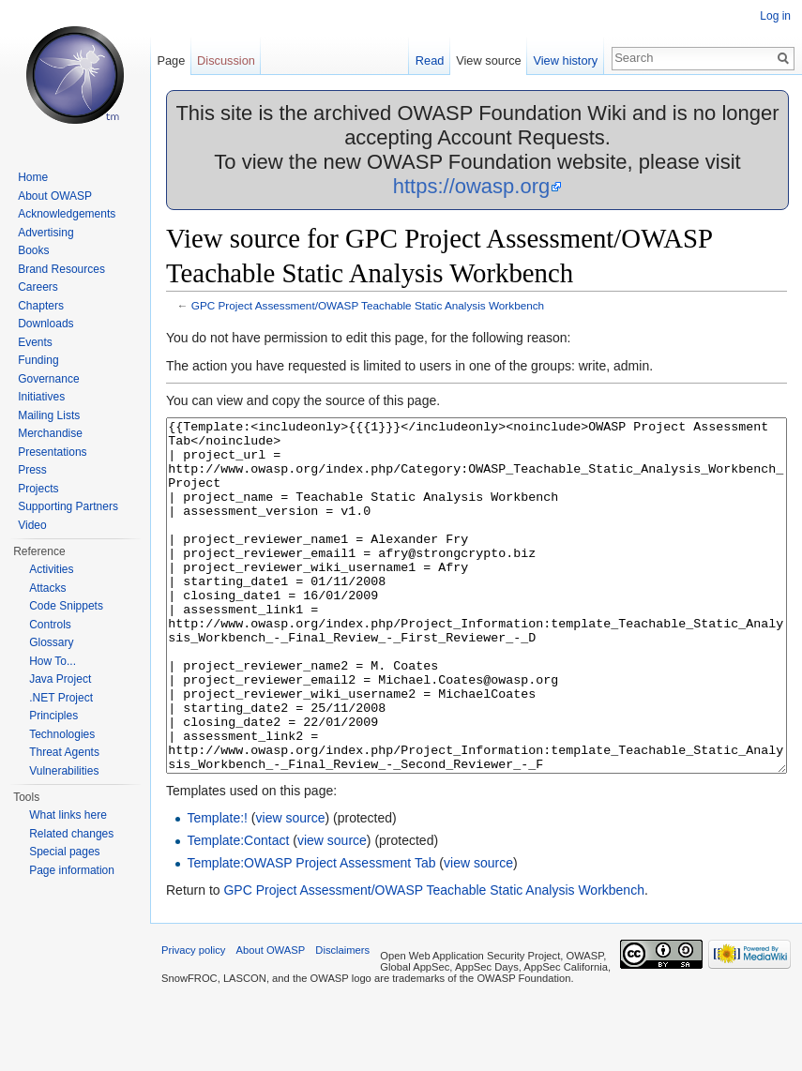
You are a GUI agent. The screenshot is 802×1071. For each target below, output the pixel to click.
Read (430, 60)
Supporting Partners (68, 506)
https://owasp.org (472, 186)
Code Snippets (66, 605)
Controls (50, 624)
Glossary (51, 642)
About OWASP (55, 196)
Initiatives (41, 396)
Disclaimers (342, 1020)
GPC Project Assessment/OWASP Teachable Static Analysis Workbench (367, 305)
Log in (775, 16)
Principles (53, 715)
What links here (68, 815)
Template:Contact (238, 910)
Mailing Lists (49, 415)
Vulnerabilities (63, 770)
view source (290, 888)
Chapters (41, 305)
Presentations (52, 452)
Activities (51, 569)
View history (565, 60)
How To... (52, 661)
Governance (48, 378)
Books (33, 250)
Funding (38, 360)
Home (33, 177)
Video (32, 525)
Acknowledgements (66, 213)
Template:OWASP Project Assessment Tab (311, 933)
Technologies (62, 734)
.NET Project (61, 697)
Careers (38, 287)
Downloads (45, 323)
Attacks (47, 588)
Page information (71, 870)
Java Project (60, 679)
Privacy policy (193, 1020)
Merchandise (50, 433)
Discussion (226, 60)
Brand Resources (61, 269)
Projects (38, 488)
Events (35, 342)
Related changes (71, 833)
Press (32, 469)
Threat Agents (64, 752)
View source (488, 60)
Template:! (217, 888)
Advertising (45, 232)
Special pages (64, 851)
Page (171, 60)
